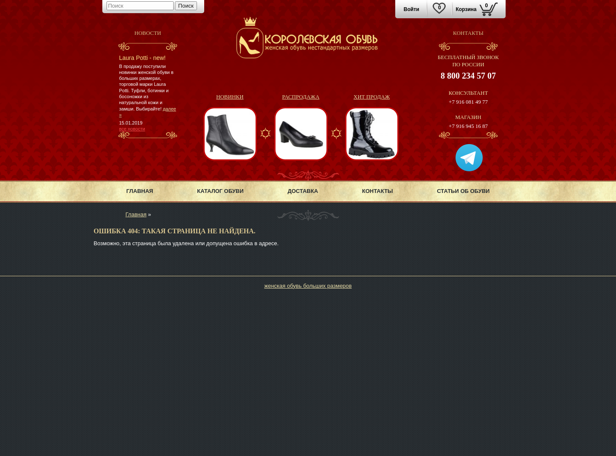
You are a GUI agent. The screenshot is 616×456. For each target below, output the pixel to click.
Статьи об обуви (463, 191)
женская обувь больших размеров (308, 286)
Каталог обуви (220, 191)
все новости (132, 128)
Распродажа (301, 96)
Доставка (302, 191)
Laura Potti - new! (142, 57)
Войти (411, 9)
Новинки (229, 96)
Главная (140, 191)
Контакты (377, 191)
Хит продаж (372, 96)
